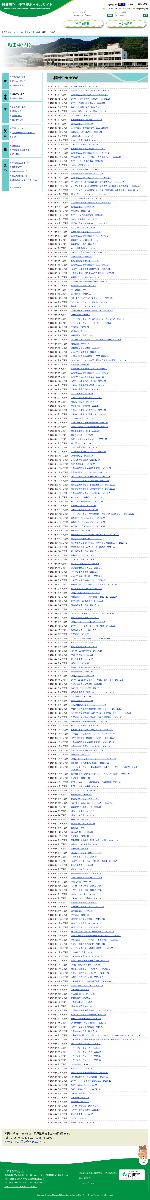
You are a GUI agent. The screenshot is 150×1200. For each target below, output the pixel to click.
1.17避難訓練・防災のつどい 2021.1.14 (88, 452)
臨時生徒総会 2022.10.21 (82, 207)
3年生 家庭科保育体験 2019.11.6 (86, 965)
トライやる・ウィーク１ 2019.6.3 (86, 1060)
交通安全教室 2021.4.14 (82, 655)
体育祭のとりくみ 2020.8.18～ (85, 799)
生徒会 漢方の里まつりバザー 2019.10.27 (90, 973)
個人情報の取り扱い (20, 176)
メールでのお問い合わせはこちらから (20, 1186)
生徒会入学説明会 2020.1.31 (84, 902)
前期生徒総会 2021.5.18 (82, 642)
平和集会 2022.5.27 (80, 327)
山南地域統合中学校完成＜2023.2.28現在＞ (89, 95)
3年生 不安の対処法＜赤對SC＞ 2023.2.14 (90, 99)
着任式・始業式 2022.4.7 (82, 402)
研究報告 (16, 154)
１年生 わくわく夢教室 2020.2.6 (86, 898)
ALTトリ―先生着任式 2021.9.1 (85, 564)
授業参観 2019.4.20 (80, 1102)
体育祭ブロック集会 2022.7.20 (85, 277)
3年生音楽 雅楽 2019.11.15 (84, 952)
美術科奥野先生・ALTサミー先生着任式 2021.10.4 (93, 547)
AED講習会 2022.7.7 (81, 290)
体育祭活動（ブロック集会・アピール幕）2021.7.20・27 (95, 584)
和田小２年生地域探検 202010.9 (85, 786)
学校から (5, 108)
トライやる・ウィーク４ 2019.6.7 (86, 1048)
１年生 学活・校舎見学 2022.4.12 (86, 398)
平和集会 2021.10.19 (80, 530)
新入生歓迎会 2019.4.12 (82, 1114)
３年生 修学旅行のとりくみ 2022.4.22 (88, 381)
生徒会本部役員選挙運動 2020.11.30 (87, 750)
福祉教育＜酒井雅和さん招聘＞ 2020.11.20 (90, 763)
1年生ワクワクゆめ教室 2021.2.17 (86, 688)
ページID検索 (120, 12)
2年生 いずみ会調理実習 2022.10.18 (88, 215)
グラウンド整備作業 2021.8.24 (85, 572)
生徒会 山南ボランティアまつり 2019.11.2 (90, 969)
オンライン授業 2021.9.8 (82, 559)
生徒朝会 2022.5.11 (80, 364)
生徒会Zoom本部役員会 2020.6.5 (85, 844)
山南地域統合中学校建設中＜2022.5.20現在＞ (90, 356)
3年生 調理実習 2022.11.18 (84, 165)
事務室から (17, 115)
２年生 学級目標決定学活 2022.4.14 (87, 385)
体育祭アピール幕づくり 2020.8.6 (86, 807)
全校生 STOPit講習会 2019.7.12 (86, 1019)
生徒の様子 (5, 94)
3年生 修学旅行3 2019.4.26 (84, 1085)
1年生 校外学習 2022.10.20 (84, 219)
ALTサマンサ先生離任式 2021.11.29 (87, 501)
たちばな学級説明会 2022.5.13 (85, 352)
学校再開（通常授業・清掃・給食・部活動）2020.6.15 (94, 840)
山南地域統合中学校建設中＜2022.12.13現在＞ (91, 153)
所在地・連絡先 (19, 81)
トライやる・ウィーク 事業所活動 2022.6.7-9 (92, 310)
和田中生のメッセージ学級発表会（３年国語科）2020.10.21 (96, 782)
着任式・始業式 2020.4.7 (82, 869)
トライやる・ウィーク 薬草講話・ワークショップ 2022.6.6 (97, 319)
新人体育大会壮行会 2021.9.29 (85, 551)
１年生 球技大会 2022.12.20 (84, 144)
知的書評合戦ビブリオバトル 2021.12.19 (89, 472)
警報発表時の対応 (19, 171)
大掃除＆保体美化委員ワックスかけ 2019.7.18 (91, 1010)
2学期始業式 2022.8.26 (81, 256)
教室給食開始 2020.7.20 (82, 832)
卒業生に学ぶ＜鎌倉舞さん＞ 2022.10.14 (89, 223)
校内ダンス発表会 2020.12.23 (84, 725)
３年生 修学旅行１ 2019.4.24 (85, 1093)
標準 (140, 4)
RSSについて (111, 1173)
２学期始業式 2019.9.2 (81, 1002)
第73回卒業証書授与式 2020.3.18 (86, 873)
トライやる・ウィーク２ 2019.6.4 (86, 1056)
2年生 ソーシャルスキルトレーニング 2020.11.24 (93, 759)
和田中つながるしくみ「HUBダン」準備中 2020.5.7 (94, 861)
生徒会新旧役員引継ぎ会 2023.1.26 (86, 120)
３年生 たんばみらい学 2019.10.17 (87, 977)
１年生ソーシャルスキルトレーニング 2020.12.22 (93, 734)
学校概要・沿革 (19, 77)
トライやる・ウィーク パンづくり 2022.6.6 (91, 323)
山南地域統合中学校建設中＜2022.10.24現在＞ (91, 202)
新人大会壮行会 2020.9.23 (83, 790)
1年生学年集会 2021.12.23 (83, 464)
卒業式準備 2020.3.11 (81, 882)
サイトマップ (126, 8)
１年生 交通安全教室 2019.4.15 (85, 1110)
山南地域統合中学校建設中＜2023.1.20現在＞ (90, 128)
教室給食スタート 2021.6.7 (83, 630)
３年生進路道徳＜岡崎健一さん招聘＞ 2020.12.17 (93, 738)
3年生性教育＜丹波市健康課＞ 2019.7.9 (88, 1023)
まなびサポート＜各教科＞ (23, 133)
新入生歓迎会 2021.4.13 (82, 659)
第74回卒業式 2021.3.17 (82, 671)
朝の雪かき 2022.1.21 (81, 443)
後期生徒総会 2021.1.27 (82, 701)
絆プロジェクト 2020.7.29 (83, 823)
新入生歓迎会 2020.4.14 (82, 865)
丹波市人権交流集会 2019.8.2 (84, 1006)
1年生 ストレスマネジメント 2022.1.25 (89, 439)
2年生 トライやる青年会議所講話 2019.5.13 (91, 1081)
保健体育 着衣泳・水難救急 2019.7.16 (88, 1014)
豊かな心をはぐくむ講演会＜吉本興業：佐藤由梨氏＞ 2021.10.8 (99, 543)
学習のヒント (18, 128)
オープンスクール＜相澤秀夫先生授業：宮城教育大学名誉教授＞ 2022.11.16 (104, 190)
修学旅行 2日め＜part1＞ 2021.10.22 (88, 518)
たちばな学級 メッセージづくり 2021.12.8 (90, 476)
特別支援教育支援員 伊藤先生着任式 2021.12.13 (93, 485)
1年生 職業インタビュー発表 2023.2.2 (88, 111)
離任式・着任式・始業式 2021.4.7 (86, 667)
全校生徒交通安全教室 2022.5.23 (86, 348)
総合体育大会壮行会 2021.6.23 (85, 605)
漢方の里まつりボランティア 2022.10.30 (90, 194)
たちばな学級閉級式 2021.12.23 (85, 460)
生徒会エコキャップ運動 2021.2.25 (86, 684)
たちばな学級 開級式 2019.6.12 (85, 1044)
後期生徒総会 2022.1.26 (82, 435)
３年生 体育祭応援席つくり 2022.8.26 (88, 252)
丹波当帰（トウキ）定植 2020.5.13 (86, 853)
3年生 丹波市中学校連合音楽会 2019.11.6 (90, 960)
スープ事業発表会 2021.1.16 (84, 447)
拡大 (145, 4)
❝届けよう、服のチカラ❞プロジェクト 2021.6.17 (92, 613)
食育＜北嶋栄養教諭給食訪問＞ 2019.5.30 (89, 1073)
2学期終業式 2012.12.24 (82, 456)
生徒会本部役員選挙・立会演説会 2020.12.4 (90, 746)
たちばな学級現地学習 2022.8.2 (85, 261)
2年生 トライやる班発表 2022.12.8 (87, 161)
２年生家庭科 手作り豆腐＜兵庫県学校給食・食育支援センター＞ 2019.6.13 (105, 1039)
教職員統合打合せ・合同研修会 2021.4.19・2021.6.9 (94, 597)
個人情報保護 (85, 1178)
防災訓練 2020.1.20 (80, 915)
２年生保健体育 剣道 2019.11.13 (86, 956)
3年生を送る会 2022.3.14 (82, 418)
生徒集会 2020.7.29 (80, 828)
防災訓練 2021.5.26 (80, 634)
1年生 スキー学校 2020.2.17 (84, 894)
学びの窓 (5, 129)
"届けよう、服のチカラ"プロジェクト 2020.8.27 (92, 803)
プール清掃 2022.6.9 (80, 314)
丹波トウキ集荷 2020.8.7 (82, 811)
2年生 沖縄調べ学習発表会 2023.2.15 (88, 103)
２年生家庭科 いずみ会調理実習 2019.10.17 (91, 981)
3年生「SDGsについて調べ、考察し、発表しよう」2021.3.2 (97, 680)
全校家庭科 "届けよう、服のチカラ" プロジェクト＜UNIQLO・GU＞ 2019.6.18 (105, 1035)
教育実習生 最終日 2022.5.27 (85, 335)
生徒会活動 (17, 98)
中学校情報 (24, 32)
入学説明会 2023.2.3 (80, 115)
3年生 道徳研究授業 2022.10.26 (86, 198)
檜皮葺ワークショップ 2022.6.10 (85, 306)
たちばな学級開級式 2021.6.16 (85, 618)
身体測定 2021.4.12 (80, 663)
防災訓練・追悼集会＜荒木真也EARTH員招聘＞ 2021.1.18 (96, 717)
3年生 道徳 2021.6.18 (81, 609)
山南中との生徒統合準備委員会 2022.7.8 (89, 281)
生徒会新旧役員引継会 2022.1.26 (85, 431)
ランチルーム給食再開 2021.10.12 (86, 539)
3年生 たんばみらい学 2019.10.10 (87, 985)
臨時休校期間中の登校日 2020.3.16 (86, 877)
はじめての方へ (111, 8)
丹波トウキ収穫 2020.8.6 (83, 815)
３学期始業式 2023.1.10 (82, 136)
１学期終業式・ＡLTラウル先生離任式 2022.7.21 (92, 273)
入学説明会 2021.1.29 (81, 696)
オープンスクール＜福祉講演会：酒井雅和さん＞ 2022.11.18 (97, 182)
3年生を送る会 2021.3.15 (82, 676)
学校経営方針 (18, 85)
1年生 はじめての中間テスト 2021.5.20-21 (90, 638)
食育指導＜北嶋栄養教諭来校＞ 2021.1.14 (89, 721)
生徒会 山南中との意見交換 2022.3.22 (89, 410)
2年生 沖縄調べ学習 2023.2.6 (85, 107)
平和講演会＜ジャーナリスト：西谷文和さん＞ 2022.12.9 (96, 157)
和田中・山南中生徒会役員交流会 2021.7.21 (90, 269)
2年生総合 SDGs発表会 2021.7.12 (87, 601)
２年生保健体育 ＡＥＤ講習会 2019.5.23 (89, 1077)
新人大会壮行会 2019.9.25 (83, 994)
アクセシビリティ (86, 1183)
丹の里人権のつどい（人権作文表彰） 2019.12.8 (92, 931)
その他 (5, 164)
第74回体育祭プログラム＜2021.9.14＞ (88, 568)
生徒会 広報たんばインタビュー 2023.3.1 (90, 90)
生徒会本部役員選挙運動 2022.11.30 (87, 173)
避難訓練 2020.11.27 (80, 754)
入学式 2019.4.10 (79, 1118)
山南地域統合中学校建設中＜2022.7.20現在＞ (90, 265)
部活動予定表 (18, 120)
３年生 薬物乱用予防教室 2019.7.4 (87, 1027)
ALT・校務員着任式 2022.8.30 (84, 248)
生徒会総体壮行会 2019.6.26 (84, 1031)
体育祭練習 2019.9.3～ (81, 998)
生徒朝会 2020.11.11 (80, 778)
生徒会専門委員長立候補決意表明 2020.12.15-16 (92, 742)
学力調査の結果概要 (20, 150)
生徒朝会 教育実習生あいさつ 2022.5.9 (89, 368)
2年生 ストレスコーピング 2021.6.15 (88, 622)
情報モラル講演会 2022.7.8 (83, 285)
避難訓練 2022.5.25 (80, 344)
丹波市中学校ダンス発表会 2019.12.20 (88, 919)
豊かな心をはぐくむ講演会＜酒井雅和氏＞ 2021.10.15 (95, 535)
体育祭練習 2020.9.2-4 (81, 794)
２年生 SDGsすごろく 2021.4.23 (86, 651)
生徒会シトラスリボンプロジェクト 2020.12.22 (92, 730)
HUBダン (16, 137)
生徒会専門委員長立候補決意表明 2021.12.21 (91, 468)
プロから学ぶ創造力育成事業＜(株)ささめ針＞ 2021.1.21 (96, 709)
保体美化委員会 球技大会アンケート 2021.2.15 (92, 692)
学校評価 (16, 145)
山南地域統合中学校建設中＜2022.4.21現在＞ (90, 373)
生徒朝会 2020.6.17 (80, 836)
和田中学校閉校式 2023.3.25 (84, 86)
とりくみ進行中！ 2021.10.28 (84, 510)
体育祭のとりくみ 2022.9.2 (83, 244)
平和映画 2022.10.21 (80, 211)
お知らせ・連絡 (19, 107)
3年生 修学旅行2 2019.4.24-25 (85, 1089)
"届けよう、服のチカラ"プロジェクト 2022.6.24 (92, 298)
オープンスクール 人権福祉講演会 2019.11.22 (92, 948)
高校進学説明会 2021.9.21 (83, 555)
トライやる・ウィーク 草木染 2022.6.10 (89, 302)
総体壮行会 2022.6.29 (81, 294)
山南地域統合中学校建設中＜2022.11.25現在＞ (91, 178)
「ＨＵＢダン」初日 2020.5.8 (84, 857)
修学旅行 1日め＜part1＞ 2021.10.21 (88, 526)
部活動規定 (17, 167)
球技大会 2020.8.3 (79, 819)
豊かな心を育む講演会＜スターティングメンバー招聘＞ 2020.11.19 (100, 774)
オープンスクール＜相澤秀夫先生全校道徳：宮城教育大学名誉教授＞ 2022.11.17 (106, 186)
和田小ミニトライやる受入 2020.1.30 (87, 906)
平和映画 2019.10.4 (80, 990)
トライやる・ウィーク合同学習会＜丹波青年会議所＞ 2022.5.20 (99, 360)
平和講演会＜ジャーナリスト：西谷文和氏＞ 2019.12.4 (95, 940)
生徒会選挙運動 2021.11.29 (83, 505)
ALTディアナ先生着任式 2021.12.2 (86, 497)
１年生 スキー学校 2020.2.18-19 (86, 886)
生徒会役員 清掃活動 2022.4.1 (85, 406)
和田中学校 (35, 32)
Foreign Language (142, 9)
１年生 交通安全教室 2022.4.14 (85, 389)
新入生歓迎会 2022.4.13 (82, 393)
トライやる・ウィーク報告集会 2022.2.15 (89, 422)
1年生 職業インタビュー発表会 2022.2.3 (89, 427)
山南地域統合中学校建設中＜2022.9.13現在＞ (90, 236)
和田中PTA (16, 187)
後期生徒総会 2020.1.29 (82, 911)
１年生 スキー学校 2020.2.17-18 (86, 890)
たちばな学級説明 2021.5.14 (84, 647)
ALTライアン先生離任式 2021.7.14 (86, 589)
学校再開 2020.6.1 (79, 848)
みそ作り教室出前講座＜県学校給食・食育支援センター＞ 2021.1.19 (101, 713)
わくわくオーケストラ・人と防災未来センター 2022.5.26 (96, 339)
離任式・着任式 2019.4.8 (82, 1122)
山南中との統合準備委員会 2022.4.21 (87, 377)
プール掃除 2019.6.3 (80, 1064)
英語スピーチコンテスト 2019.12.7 (86, 927)
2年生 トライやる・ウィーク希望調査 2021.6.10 (93, 626)
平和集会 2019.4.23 (80, 1097)
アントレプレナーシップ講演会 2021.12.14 (90, 481)
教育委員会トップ (9, 32)
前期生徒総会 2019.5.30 (82, 1068)
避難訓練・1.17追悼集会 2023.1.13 (86, 132)
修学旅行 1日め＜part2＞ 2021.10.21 (88, 522)
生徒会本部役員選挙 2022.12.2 (85, 169)
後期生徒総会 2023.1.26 (82, 124)
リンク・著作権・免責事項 (90, 1173)
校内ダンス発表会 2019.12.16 (84, 923)
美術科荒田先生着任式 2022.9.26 (85, 232)
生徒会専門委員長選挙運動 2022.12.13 (88, 149)
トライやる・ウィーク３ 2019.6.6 (86, 1052)
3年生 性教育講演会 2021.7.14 (85, 593)
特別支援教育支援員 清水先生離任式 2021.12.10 (93, 489)
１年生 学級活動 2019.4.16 (84, 1106)
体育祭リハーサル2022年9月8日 (84, 240)
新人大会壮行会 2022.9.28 (83, 227)
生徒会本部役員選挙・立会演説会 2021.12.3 (90, 493)
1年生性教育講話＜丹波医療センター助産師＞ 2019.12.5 (96, 936)
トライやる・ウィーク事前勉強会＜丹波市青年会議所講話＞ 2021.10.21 (102, 514)
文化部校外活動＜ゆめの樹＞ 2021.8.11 (88, 580)
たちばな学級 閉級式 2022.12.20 (86, 140)
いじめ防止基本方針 (20, 163)
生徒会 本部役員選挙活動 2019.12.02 (88, 944)
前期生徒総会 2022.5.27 (82, 331)
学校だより (17, 111)
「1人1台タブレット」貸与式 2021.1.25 (88, 705)
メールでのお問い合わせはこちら (24, 1141)
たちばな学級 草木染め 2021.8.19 (86, 576)
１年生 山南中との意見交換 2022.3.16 (88, 414)
